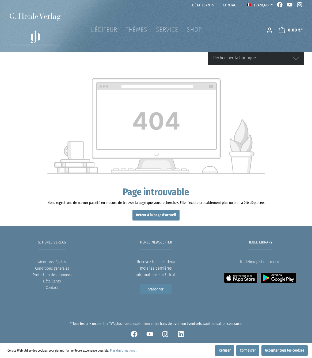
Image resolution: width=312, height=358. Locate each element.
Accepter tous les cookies (284, 350)
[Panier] (291, 30)
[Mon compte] (269, 30)
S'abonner (155, 289)
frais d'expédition (136, 323)
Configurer (248, 350)
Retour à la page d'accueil (156, 215)
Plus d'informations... (123, 350)
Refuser (225, 350)
